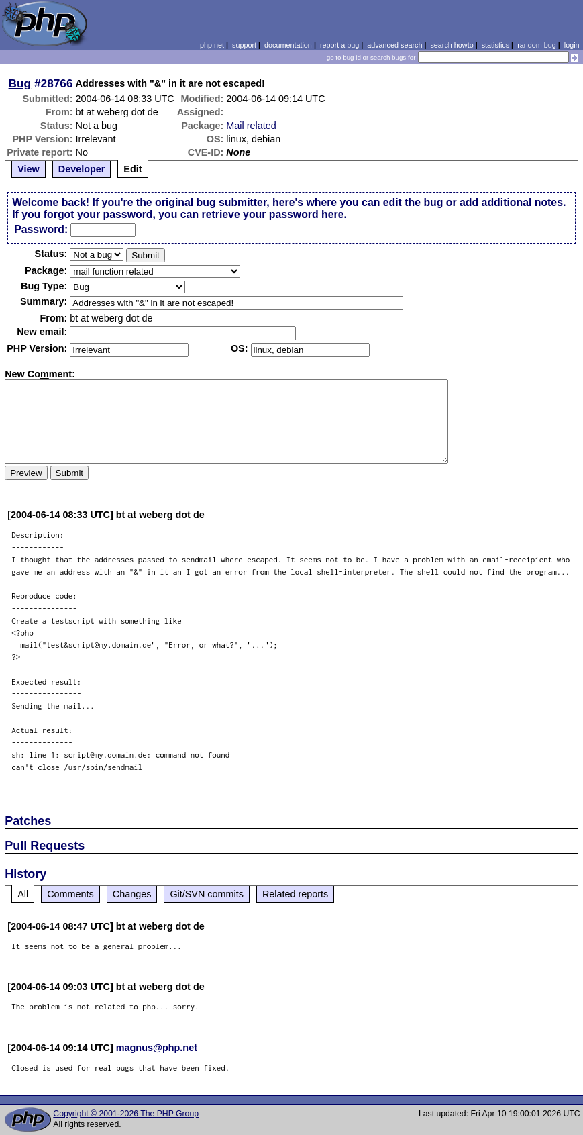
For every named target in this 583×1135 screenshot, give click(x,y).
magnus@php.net (156, 1047)
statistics (495, 45)
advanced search (394, 45)
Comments (70, 894)
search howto (451, 45)
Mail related (251, 125)
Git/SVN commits (207, 894)
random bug (536, 45)
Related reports (295, 894)
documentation (288, 45)
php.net (212, 45)
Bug (20, 83)
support (244, 45)
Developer (81, 169)
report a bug (339, 45)
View (28, 169)
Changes (132, 894)
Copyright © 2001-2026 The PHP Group (126, 1113)
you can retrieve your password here (250, 214)
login (572, 45)
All (22, 894)
